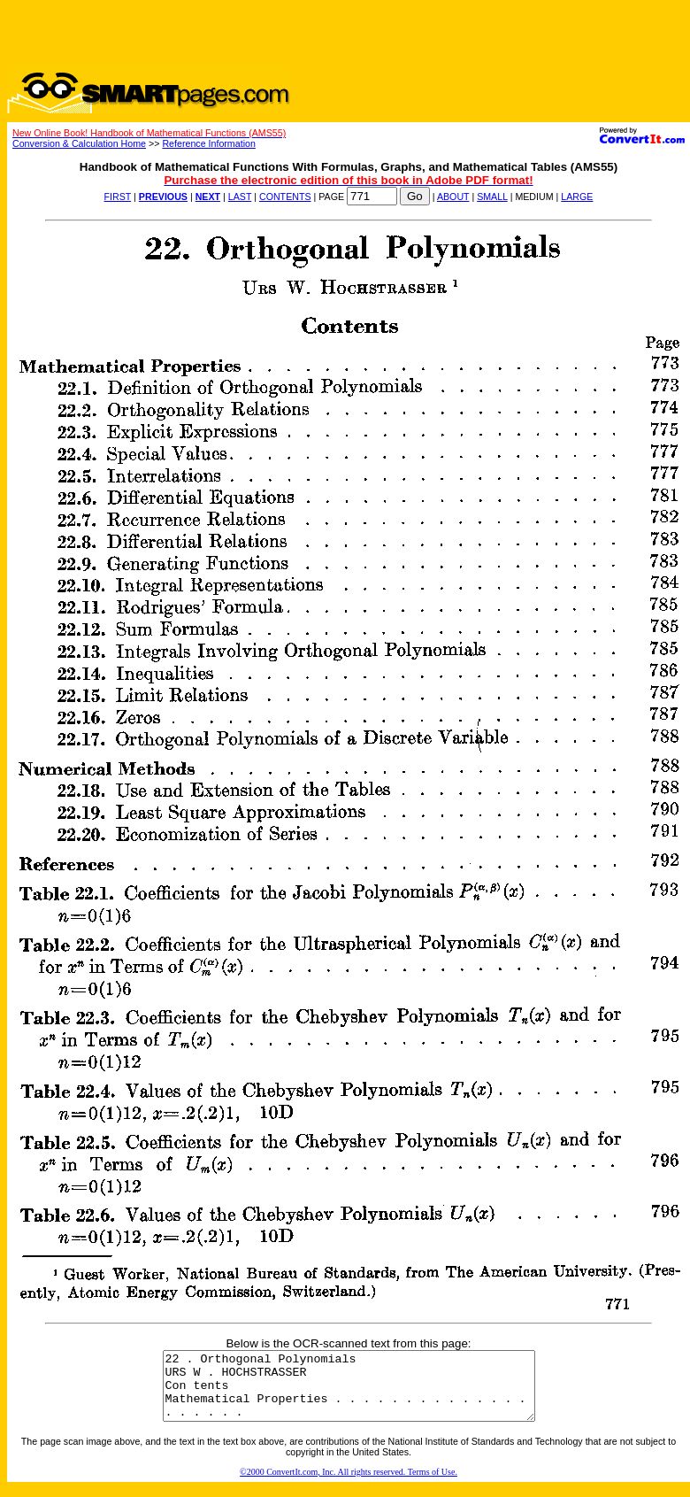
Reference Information (208, 143)
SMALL (492, 196)
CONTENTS (285, 196)
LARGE (577, 196)
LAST (239, 196)
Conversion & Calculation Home (79, 143)
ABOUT (453, 196)
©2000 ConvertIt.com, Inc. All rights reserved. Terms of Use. (348, 1485)
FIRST (118, 196)
